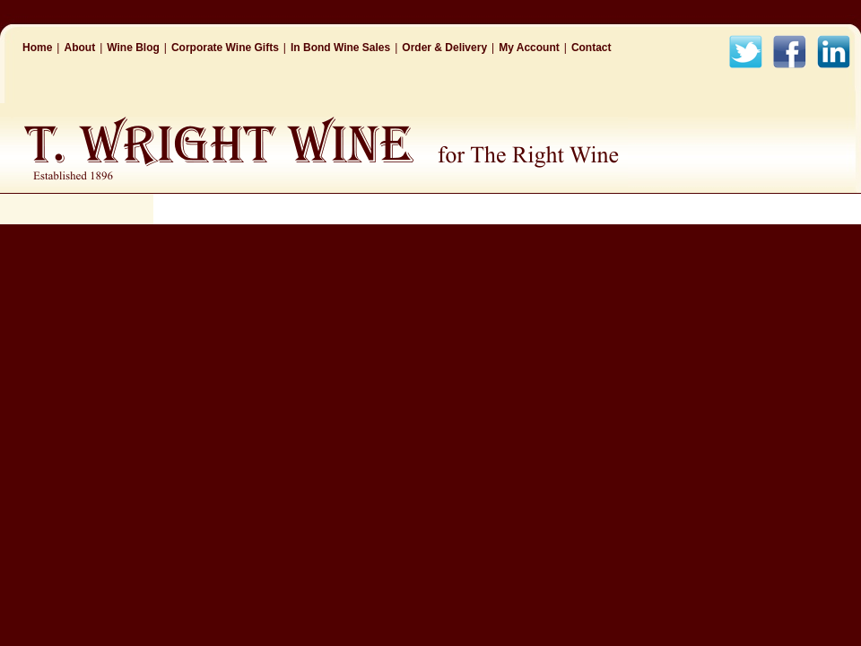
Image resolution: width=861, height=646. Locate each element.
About (79, 47)
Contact (591, 47)
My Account (529, 47)
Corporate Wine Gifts (225, 47)
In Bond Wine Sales (340, 47)
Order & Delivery (444, 47)
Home (37, 47)
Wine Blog (133, 47)
